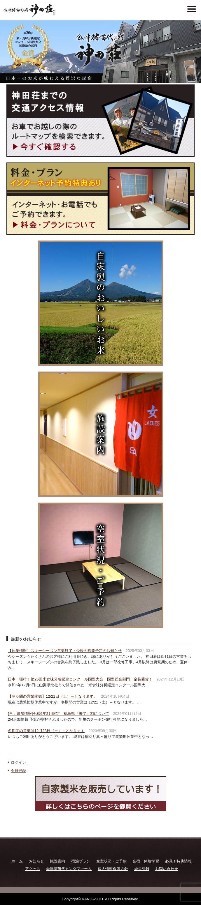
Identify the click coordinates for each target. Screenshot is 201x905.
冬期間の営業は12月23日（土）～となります (46, 731)
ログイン (18, 762)
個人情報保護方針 (113, 869)
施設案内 (57, 861)
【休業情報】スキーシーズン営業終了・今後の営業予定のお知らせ (65, 650)
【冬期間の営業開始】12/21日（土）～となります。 (52, 696)
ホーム (17, 861)
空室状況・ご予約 (111, 861)
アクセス (32, 869)
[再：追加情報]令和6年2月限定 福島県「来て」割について (58, 713)
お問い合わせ (166, 869)
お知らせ (36, 861)
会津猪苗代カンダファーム (69, 869)
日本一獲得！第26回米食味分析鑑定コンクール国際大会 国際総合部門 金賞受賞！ (80, 679)
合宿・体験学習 (145, 861)
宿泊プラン (80, 861)
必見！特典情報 (178, 861)
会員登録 (18, 770)
